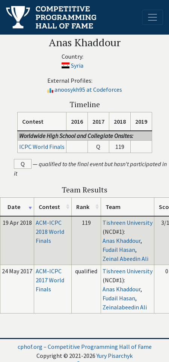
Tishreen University (127, 222)
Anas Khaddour (121, 240)
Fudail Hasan (119, 249)
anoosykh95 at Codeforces (88, 89)
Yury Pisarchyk (115, 355)
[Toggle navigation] (152, 17)
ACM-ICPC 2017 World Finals (50, 280)
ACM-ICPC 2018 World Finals (50, 231)
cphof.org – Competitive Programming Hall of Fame (85, 346)
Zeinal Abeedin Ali (125, 258)
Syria (77, 65)
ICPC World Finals (42, 146)
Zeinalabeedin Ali (125, 307)
